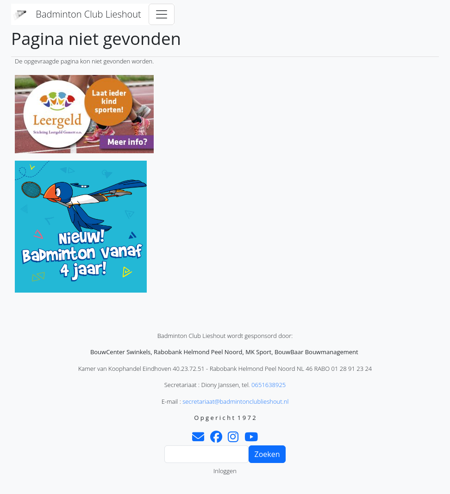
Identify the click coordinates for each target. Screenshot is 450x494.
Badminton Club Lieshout (88, 14)
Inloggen (225, 471)
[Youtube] (251, 439)
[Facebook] (216, 439)
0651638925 (268, 385)
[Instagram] (233, 439)
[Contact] (198, 439)
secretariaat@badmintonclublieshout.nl (235, 401)
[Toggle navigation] (162, 14)
